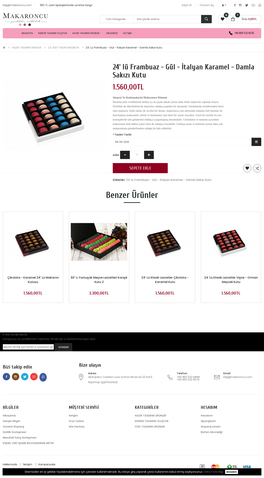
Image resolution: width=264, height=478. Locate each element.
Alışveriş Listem (211, 426)
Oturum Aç (207, 5)
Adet (116, 155)
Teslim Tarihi (123, 134)
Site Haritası (77, 426)
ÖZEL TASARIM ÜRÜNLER (150, 426)
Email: (227, 373)
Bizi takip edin (17, 367)
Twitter (246, 5)
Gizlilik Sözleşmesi (14, 432)
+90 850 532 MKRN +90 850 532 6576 (188, 378)
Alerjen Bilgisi (11, 421)
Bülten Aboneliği (211, 432)
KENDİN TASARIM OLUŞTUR (151, 421)
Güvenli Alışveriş (13, 426)
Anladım (231, 471)
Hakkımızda (10, 464)
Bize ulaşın (90, 365)
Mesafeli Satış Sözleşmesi (19, 437)
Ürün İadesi (76, 421)
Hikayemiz (9, 415)
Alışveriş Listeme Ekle (247, 168)
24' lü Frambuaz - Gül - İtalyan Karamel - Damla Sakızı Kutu (124, 47)
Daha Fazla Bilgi (213, 472)
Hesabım (207, 415)
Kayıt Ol (187, 5)
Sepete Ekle (140, 168)
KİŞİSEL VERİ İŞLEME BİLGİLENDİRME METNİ (28, 443)
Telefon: (182, 373)
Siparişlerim (208, 421)
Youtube (253, 5)
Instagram (240, 5)
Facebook (235, 5)
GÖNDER (63, 347)
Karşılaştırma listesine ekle (257, 168)
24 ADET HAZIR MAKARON (63, 47)
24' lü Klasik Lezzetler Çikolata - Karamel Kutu (165, 279)
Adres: (92, 373)
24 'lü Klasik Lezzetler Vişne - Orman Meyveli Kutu (231, 279)
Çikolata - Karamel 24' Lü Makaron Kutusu (33, 279)
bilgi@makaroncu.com (237, 377)
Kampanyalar (47, 464)
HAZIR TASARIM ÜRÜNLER (26, 47)
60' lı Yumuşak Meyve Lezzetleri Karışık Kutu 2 (99, 279)
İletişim (73, 415)
